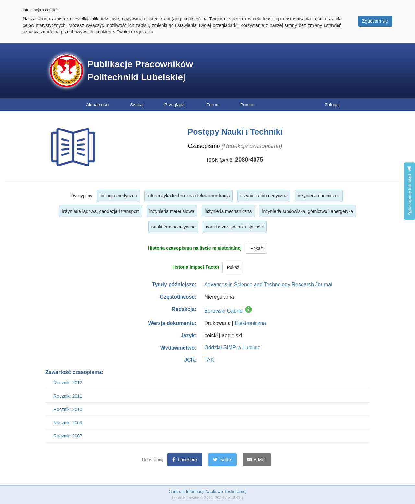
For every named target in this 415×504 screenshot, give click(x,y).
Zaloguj (332, 104)
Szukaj (137, 104)
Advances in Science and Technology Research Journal (268, 284)
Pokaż (256, 248)
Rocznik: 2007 (67, 435)
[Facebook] (184, 459)
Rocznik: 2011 (67, 396)
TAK (209, 360)
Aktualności (97, 104)
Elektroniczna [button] (250, 323)
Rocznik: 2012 (67, 382)
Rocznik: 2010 (67, 409)
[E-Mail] (257, 459)
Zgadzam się (375, 21)
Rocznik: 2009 (67, 422)
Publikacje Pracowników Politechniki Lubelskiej (140, 70)
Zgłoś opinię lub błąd (409, 190)
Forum (213, 104)
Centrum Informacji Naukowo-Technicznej (207, 491)
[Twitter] (222, 459)
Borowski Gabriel (223, 310)
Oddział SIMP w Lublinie (232, 347)
